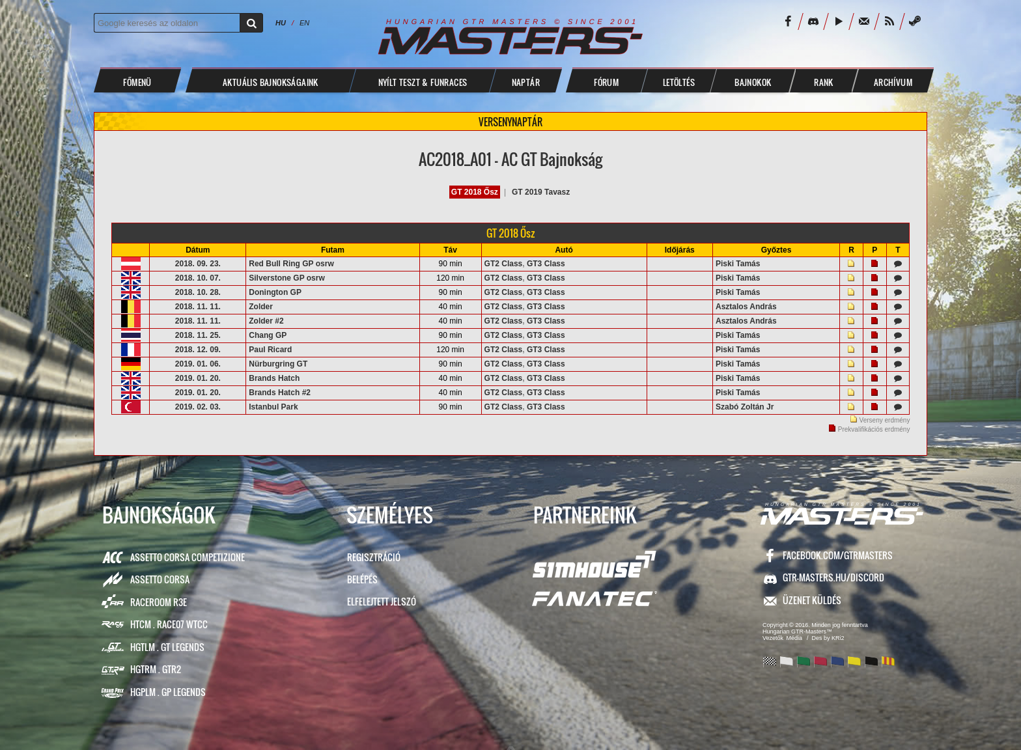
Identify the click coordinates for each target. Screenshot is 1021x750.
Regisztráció (373, 557)
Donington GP (275, 292)
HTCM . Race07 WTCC (169, 624)
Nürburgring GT (278, 363)
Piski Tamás (738, 263)
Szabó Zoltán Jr (745, 406)
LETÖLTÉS (679, 82)
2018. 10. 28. (198, 292)
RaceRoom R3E (158, 602)
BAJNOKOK (752, 82)
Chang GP (268, 335)
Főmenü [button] (137, 82)
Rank (823, 82)
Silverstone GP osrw (287, 278)
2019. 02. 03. (198, 406)
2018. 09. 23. (198, 263)
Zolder (261, 306)
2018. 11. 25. (198, 335)
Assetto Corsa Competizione (187, 557)
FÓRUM (606, 82)
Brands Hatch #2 (280, 392)
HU (280, 23)
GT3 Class (546, 263)
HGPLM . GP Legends (168, 692)
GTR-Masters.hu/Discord (833, 577)
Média (795, 638)
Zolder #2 (266, 321)
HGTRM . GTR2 (155, 669)
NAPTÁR (526, 82)
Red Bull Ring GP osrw (291, 263)
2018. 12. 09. (198, 349)
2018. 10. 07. (198, 278)
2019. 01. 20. (198, 378)
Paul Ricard (270, 349)
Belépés (362, 579)
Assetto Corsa (159, 579)
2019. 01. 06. (198, 363)
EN (304, 23)
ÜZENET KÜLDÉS (812, 600)
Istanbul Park (273, 406)
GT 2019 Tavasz (541, 192)
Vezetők (772, 638)
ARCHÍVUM (893, 82)
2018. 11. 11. (198, 306)
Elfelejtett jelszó (381, 601)
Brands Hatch (274, 378)
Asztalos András (746, 306)
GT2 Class (503, 263)
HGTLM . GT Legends (167, 647)
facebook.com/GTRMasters (838, 555)
